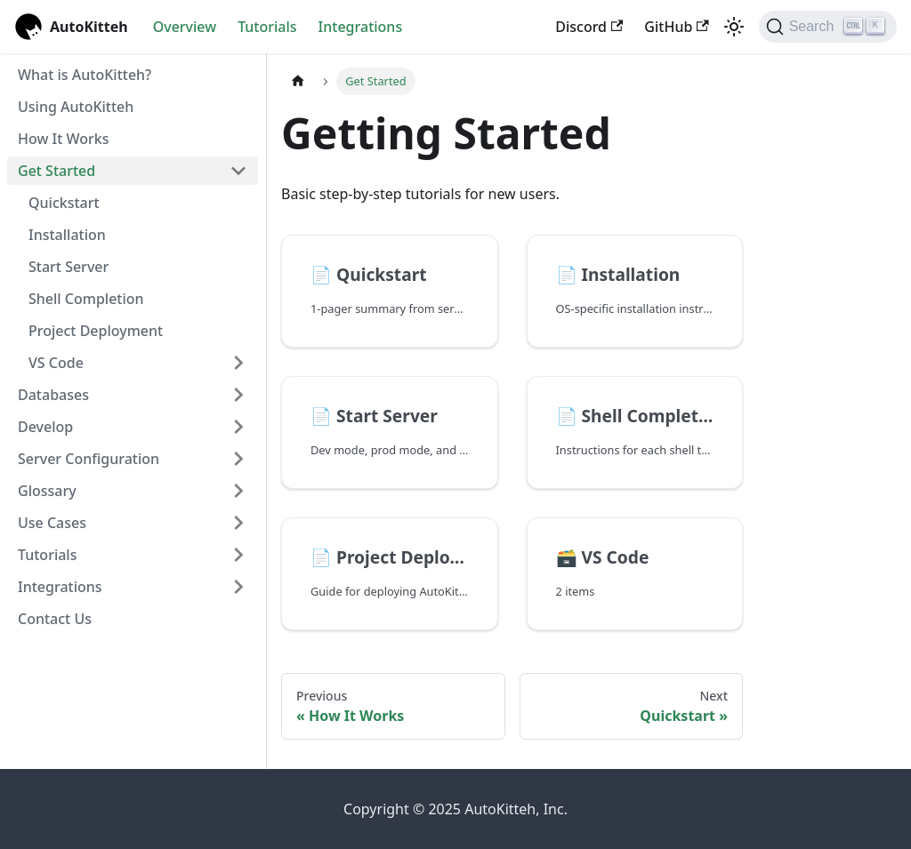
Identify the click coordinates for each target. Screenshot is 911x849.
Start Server (68, 266)
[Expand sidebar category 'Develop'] (238, 426)
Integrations (360, 26)
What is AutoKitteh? (84, 74)
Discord (589, 26)
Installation (67, 234)
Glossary (47, 491)
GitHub (676, 26)
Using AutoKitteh (75, 106)
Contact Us (55, 619)
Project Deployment (95, 330)
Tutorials (267, 26)
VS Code (56, 362)
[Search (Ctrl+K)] (828, 27)
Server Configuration (88, 459)
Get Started (56, 170)
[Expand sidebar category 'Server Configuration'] (238, 459)
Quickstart (64, 202)
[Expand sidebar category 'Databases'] (238, 394)
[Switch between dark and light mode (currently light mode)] (734, 26)
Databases (53, 394)
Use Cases (52, 523)
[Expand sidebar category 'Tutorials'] (238, 555)
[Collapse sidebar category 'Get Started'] (238, 170)
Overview (184, 26)
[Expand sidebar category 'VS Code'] (238, 362)
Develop (45, 427)
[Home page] (298, 81)
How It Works (63, 138)
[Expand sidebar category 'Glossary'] (238, 491)
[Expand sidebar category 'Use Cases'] (238, 523)
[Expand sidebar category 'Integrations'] (238, 587)
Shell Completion (86, 298)
